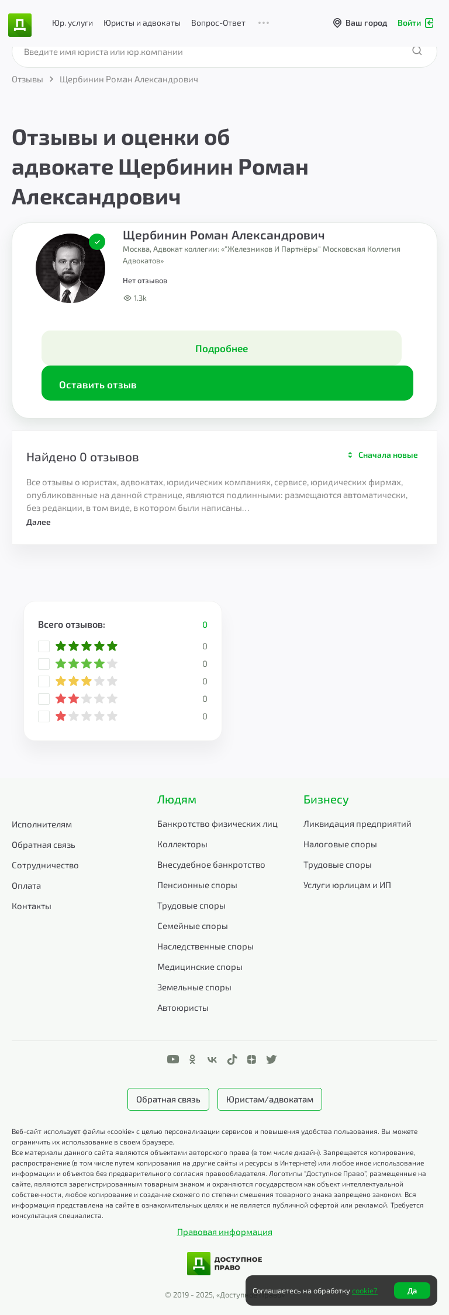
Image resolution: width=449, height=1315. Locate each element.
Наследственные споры (205, 946)
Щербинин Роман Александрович (224, 234)
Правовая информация (224, 1231)
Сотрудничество (45, 865)
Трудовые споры (191, 905)
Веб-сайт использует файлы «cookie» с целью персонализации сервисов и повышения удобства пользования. (196, 1131)
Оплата (26, 885)
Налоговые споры (340, 844)
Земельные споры (194, 987)
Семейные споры (192, 925)
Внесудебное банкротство (211, 864)
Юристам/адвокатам (269, 1099)
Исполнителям (42, 824)
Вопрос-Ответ (218, 22)
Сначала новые (388, 455)
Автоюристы (183, 1007)
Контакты (31, 905)
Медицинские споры (200, 966)
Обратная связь (43, 844)
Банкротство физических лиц (217, 823)
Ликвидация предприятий (357, 823)
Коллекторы (182, 844)
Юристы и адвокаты (142, 22)
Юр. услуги (72, 22)
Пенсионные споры (197, 884)
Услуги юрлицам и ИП (347, 884)
